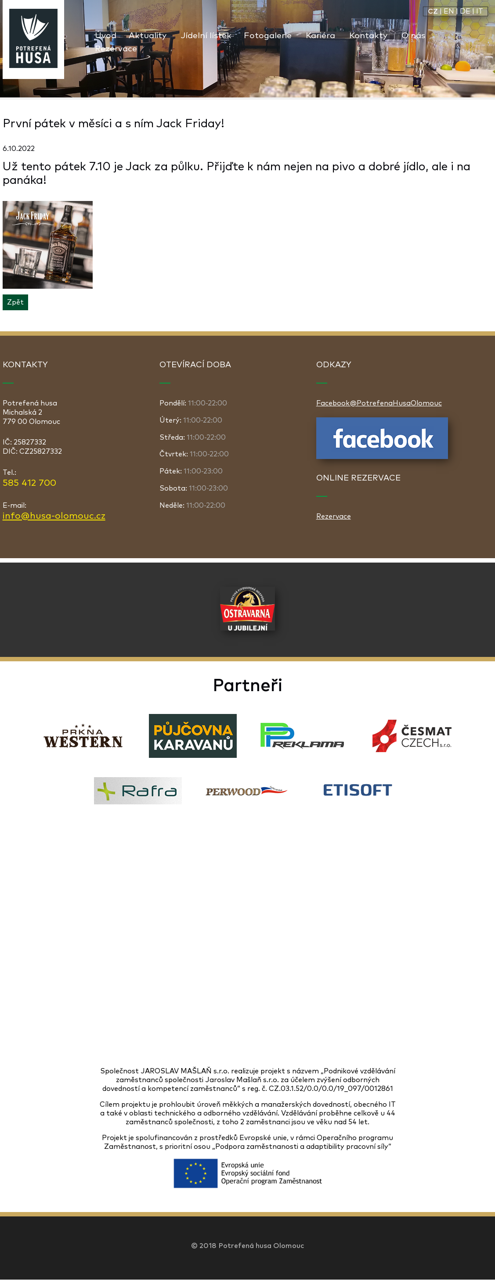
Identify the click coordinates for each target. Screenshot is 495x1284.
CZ (433, 11)
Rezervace (116, 49)
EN (449, 11)
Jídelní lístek (206, 36)
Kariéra (320, 36)
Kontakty (368, 36)
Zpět (15, 302)
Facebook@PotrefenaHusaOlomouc (379, 403)
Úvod (105, 36)
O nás (413, 36)
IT (479, 11)
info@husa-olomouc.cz (54, 516)
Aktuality (147, 36)
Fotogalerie (268, 36)
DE (465, 11)
